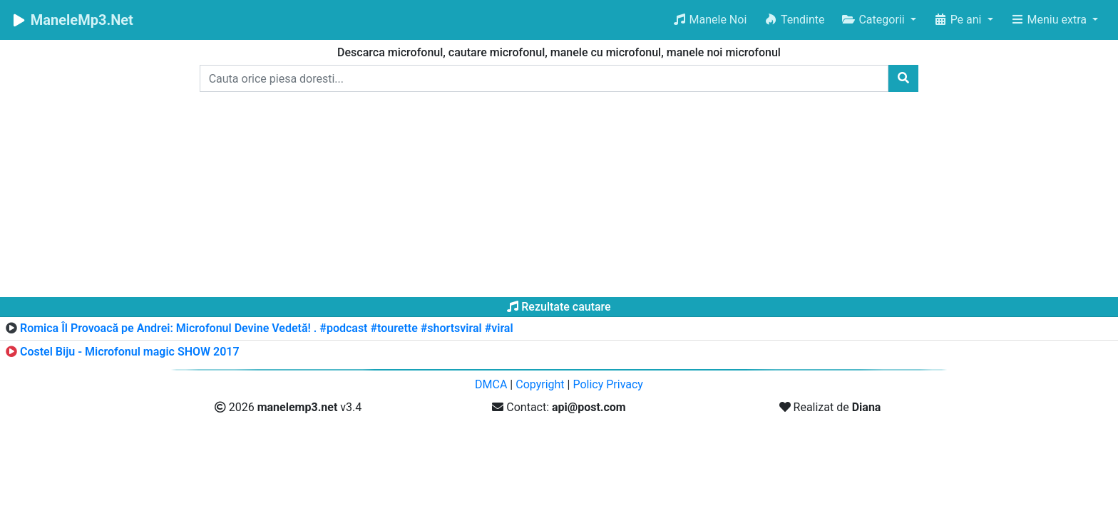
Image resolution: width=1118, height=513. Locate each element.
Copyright (540, 384)
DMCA (491, 384)
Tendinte (794, 19)
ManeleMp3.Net (72, 19)
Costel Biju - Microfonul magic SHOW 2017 (130, 351)
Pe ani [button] (959, 19)
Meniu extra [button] (1049, 19)
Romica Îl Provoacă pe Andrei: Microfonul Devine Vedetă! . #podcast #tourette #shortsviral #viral (266, 328)
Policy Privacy (608, 384)
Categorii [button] (874, 19)
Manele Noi (709, 19)
